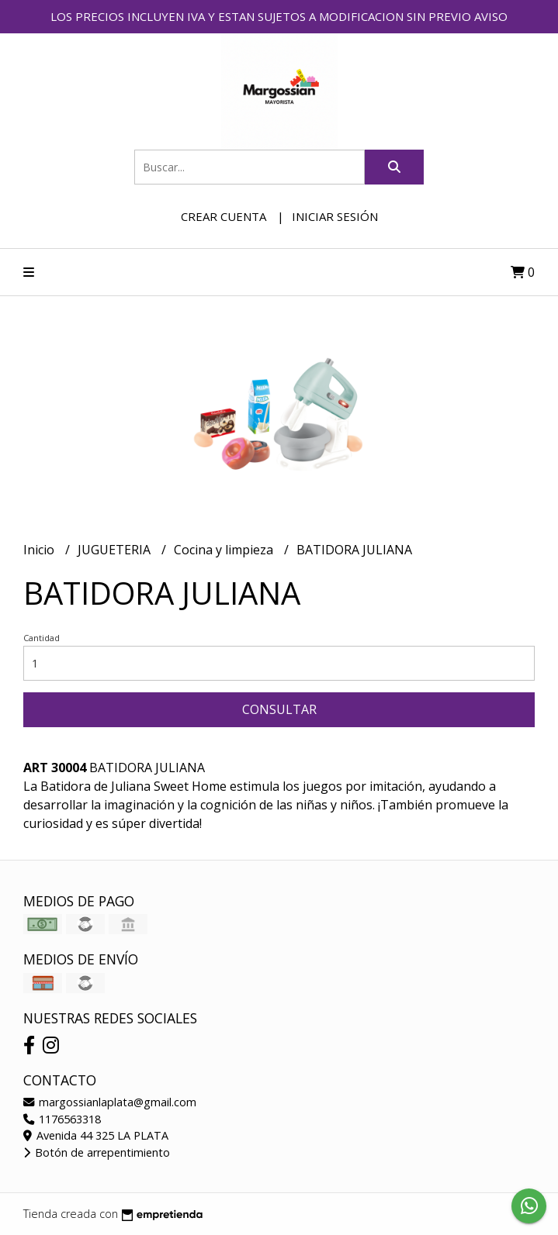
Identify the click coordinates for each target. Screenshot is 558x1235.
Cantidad (41, 637)
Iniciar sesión (335, 216)
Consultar (279, 709)
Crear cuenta (223, 216)
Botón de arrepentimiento (96, 1152)
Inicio (40, 549)
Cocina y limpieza (225, 549)
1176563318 (62, 1119)
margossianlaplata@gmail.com (109, 1102)
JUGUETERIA (116, 549)
